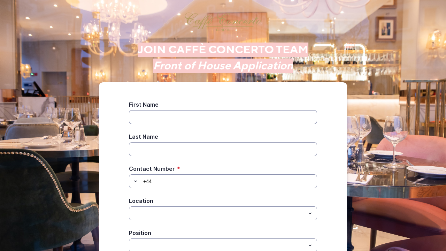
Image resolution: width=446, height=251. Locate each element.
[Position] (133, 245)
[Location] (133, 213)
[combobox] (223, 213)
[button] (134, 181)
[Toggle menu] (310, 213)
